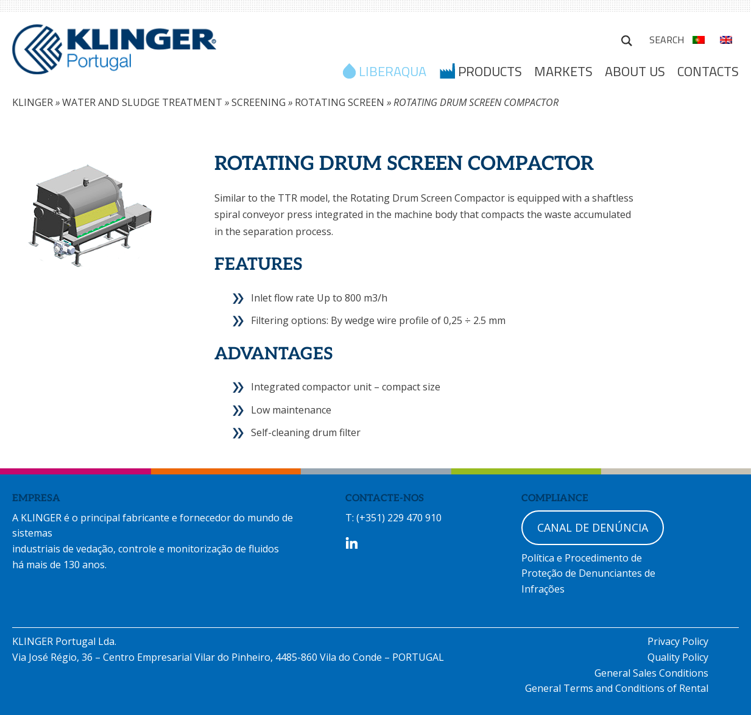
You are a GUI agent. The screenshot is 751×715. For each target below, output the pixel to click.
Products (490, 72)
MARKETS (563, 71)
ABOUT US (635, 71)
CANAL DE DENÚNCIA (592, 527)
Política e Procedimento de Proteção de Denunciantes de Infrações (588, 573)
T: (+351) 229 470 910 (393, 517)
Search (627, 39)
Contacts (708, 71)
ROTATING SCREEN (339, 102)
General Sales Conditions (651, 673)
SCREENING (258, 102)
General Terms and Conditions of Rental (616, 688)
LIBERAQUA (392, 72)
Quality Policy (677, 657)
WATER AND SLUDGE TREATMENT (142, 102)
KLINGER (32, 102)
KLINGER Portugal (114, 53)
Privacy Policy (677, 641)
